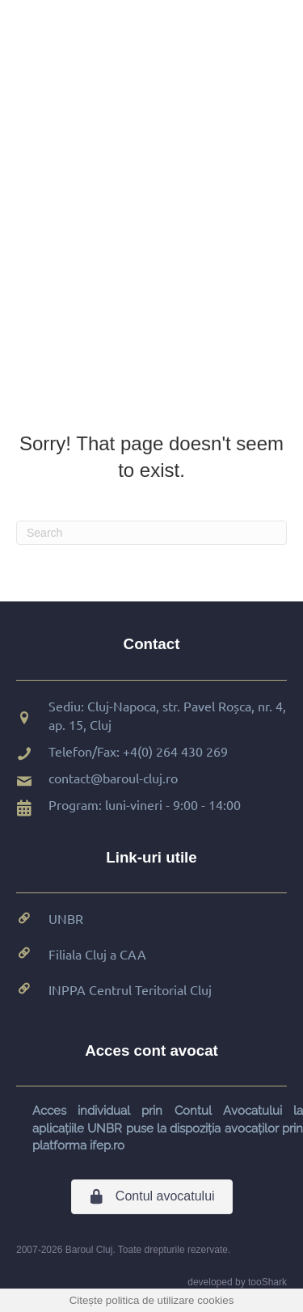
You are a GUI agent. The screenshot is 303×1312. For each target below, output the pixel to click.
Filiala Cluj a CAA (97, 954)
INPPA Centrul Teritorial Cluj (130, 989)
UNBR (65, 918)
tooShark (267, 1282)
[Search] (151, 533)
